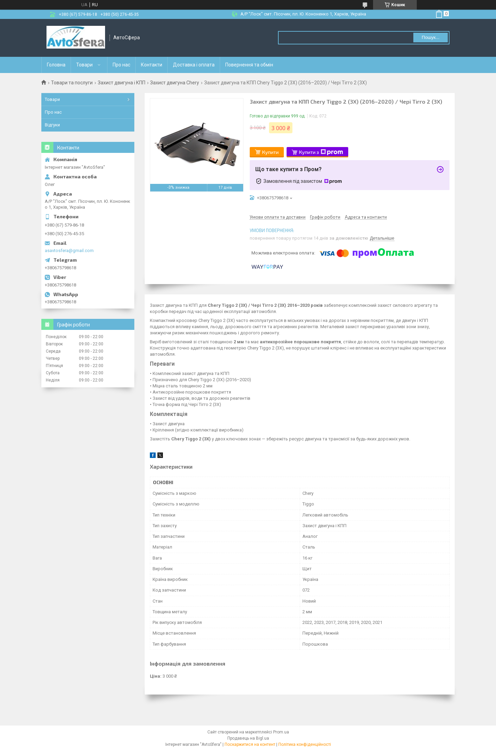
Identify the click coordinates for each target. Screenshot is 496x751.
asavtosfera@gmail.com (69, 250)
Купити (270, 152)
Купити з (321, 152)
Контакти (151, 64)
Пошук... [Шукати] (430, 37)
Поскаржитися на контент (250, 744)
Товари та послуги (72, 82)
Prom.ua (281, 732)
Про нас (121, 64)
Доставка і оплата (194, 64)
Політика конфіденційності (304, 744)
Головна (56, 64)
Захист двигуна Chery (174, 82)
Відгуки (52, 124)
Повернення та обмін (249, 64)
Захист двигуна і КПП (121, 82)
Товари (84, 64)
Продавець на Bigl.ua (248, 738)
